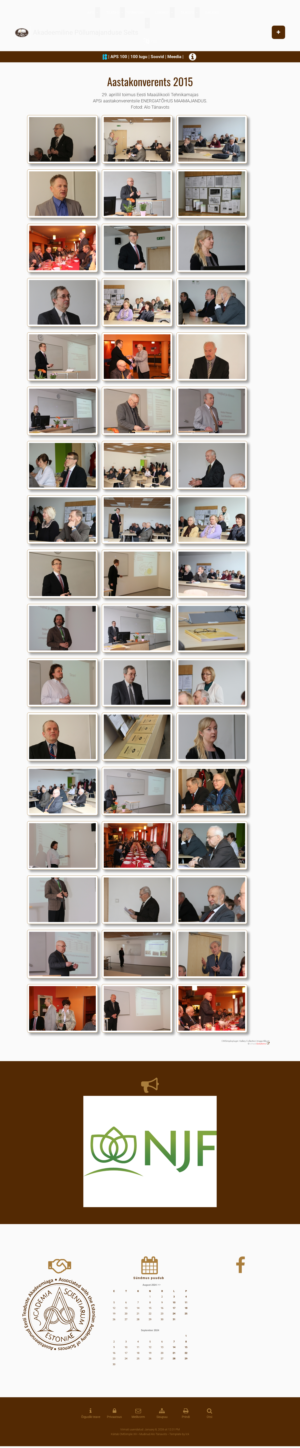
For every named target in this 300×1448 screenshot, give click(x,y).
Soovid (157, 56)
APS (91, 12)
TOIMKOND (135, 12)
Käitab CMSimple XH (124, 1434)
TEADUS (187, 12)
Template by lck (179, 1434)
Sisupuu (162, 1417)
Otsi (209, 1417)
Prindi (186, 1417)
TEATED (112, 12)
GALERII (212, 12)
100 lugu (138, 56)
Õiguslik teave (90, 1417)
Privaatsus (114, 1417)
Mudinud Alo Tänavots (153, 1434)
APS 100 (118, 56)
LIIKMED (162, 12)
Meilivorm (138, 1417)
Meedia (174, 56)
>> (159, 1284)
